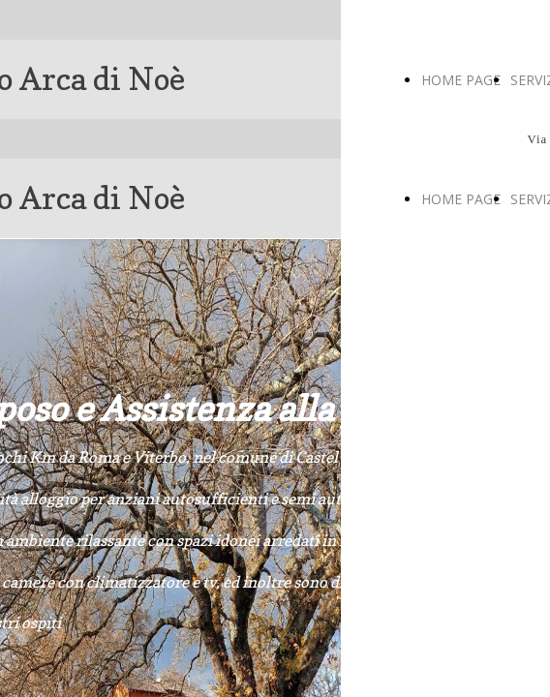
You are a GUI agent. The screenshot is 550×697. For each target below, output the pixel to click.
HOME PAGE (461, 80)
